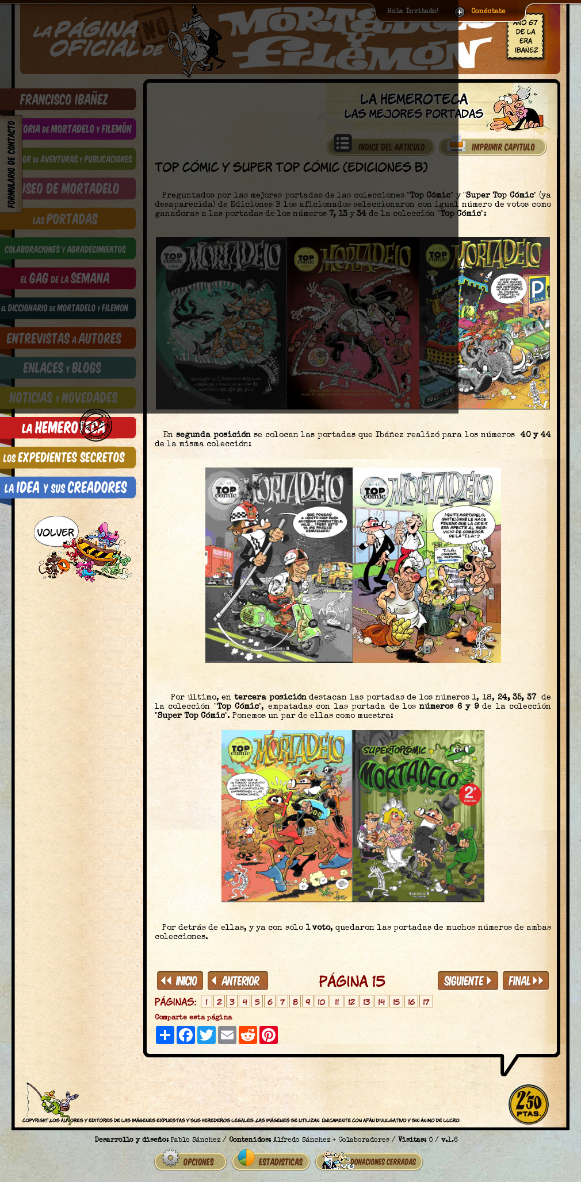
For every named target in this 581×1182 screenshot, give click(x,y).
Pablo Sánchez (195, 1136)
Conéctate (488, 12)
